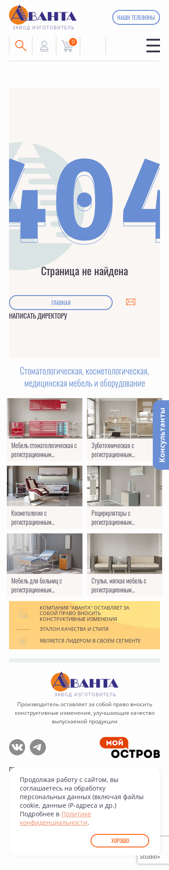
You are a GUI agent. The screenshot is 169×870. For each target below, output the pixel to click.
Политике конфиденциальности (55, 818)
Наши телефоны (136, 17)
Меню (153, 45)
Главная (61, 302)
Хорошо (120, 840)
